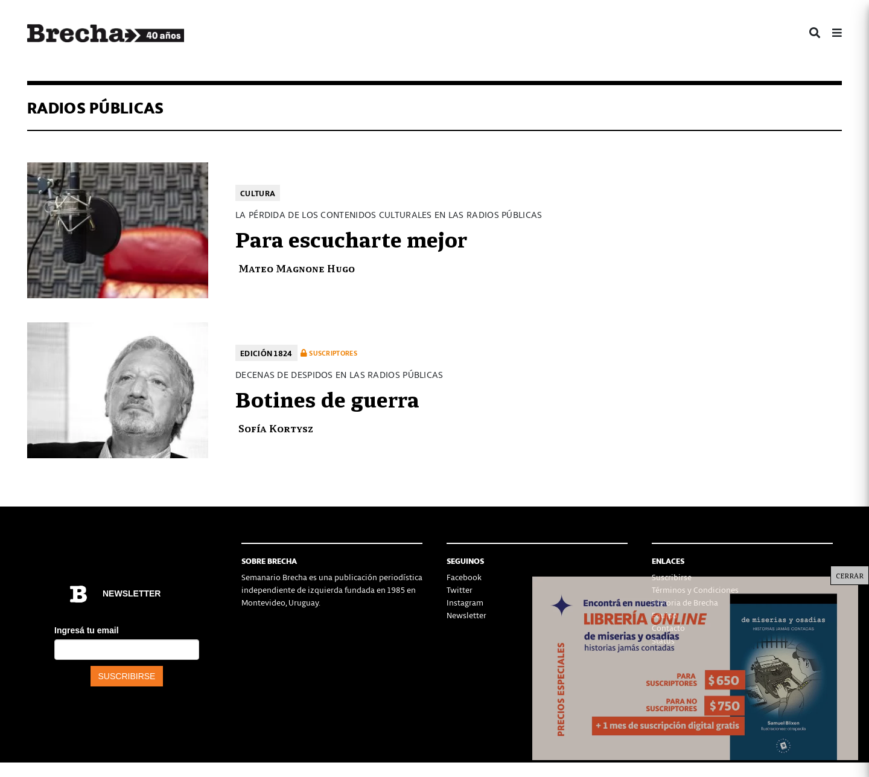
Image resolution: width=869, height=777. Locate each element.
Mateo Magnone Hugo (296, 267)
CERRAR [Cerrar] (850, 575)
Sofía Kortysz (275, 427)
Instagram (465, 602)
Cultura (257, 193)
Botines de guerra (327, 398)
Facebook (464, 577)
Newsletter (466, 615)
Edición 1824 (266, 353)
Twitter (460, 589)
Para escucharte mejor (351, 238)
